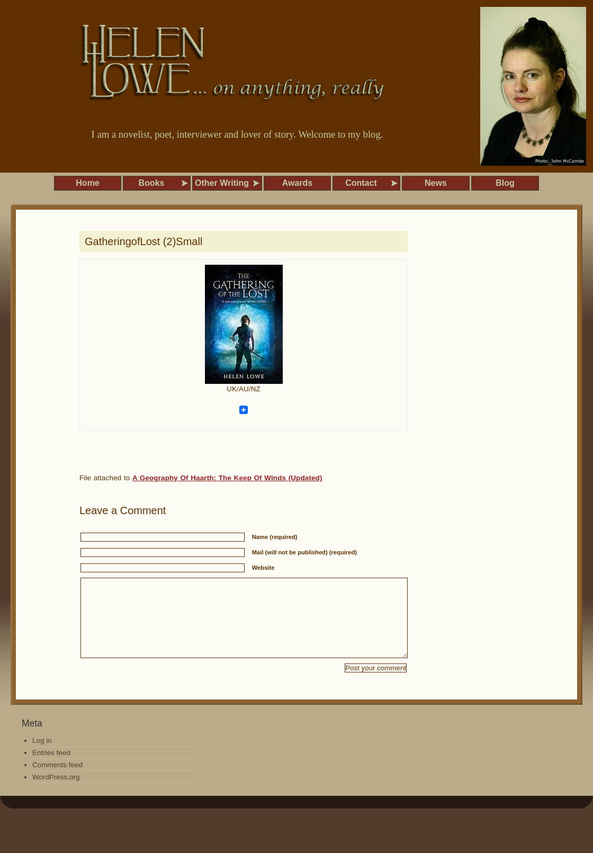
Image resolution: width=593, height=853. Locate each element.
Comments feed (57, 781)
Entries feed (51, 769)
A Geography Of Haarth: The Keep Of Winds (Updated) (227, 478)
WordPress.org (55, 793)
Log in (42, 756)
